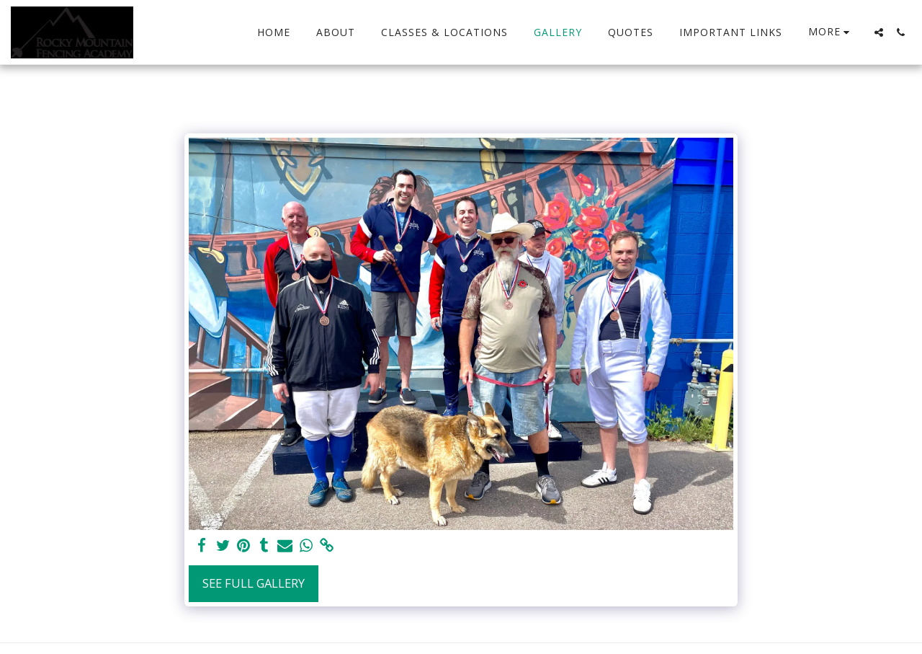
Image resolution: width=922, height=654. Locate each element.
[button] (879, 32)
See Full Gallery (253, 583)
